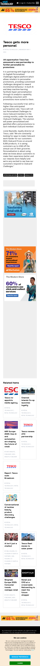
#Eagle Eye (29, 175)
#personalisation (10, 175)
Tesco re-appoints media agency (11, 400)
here (32, 650)
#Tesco (21, 175)
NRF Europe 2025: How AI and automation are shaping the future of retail (11, 439)
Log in (22, 3)
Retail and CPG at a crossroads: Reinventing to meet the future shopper (28, 587)
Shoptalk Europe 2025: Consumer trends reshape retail (11, 585)
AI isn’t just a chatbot (11, 544)
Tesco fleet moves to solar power (27, 546)
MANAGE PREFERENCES (20, 657)
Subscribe (31, 3)
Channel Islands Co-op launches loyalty (28, 401)
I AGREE (20, 663)
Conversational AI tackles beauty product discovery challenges (12, 510)
